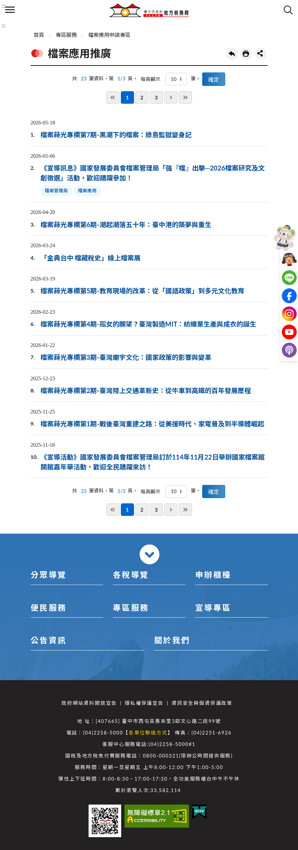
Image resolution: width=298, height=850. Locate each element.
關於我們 (172, 640)
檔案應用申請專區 (109, 35)
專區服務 (66, 35)
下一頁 (170, 97)
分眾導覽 (49, 574)
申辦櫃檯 (213, 574)
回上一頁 (232, 54)
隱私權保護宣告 (144, 703)
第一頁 (113, 97)
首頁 (39, 35)
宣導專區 (213, 607)
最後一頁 (185, 97)
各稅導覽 (131, 574)
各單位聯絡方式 (148, 732)
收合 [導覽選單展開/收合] (149, 554)
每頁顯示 (150, 79)
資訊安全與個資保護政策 (202, 703)
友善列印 (246, 54)
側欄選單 (10, 10)
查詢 (288, 10)
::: (4, 5)
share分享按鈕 (260, 54)
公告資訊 (49, 640)
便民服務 (49, 607)
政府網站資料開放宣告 (89, 703)
